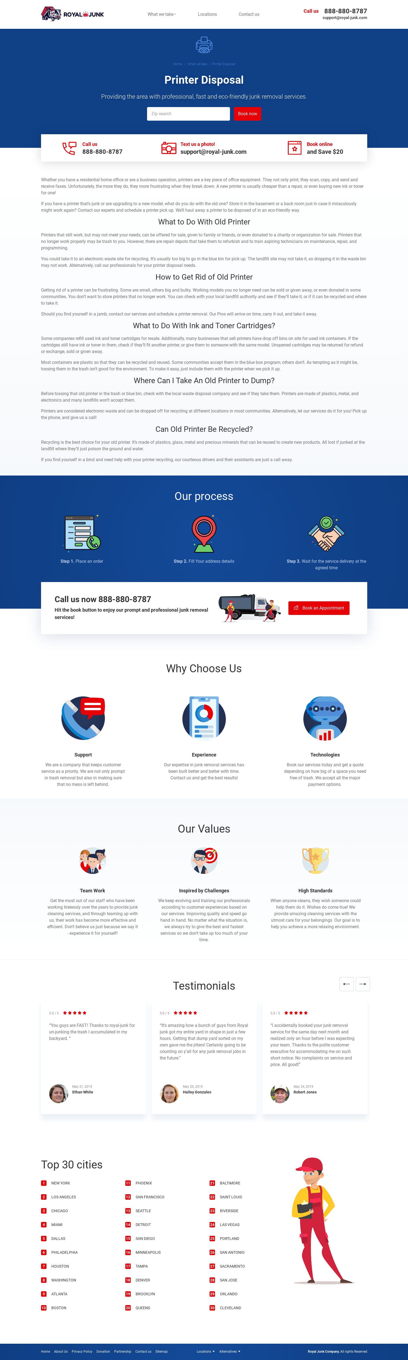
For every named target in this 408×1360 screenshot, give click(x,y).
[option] (93, 1060)
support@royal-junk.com (345, 17)
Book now (247, 113)
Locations (204, 1351)
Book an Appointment (319, 608)
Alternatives (228, 1351)
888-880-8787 (345, 11)
